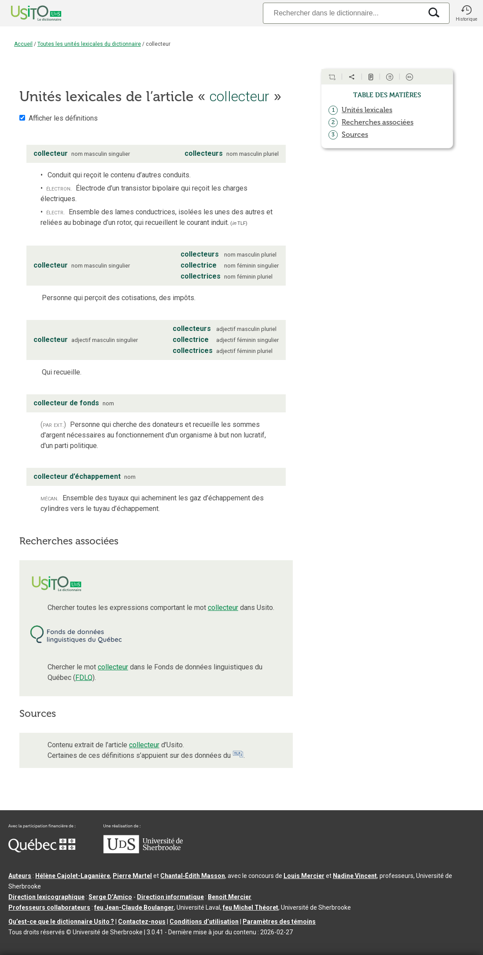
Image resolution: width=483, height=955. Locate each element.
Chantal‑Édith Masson (192, 875)
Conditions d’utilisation (204, 921)
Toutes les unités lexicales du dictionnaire (89, 44)
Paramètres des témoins (279, 921)
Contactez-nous (142, 921)
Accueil (23, 44)
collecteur (223, 607)
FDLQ (83, 677)
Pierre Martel (132, 875)
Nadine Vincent (355, 875)
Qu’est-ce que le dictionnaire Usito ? (61, 921)
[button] (466, 13)
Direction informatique (170, 896)
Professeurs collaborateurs (49, 907)
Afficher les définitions (63, 118)
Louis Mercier (304, 875)
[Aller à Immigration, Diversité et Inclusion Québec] (41, 850)
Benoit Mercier (229, 896)
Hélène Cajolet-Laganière (72, 875)
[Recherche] (343, 13)
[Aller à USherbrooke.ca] (143, 851)
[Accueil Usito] (26, 13)
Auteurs (19, 875)
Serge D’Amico (110, 896)
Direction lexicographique (46, 896)
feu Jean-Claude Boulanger (134, 907)
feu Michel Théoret (250, 907)
